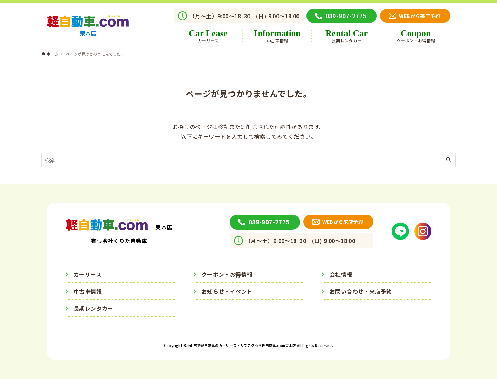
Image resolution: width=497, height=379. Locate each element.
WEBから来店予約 (419, 15)
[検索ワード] (248, 160)
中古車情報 (88, 291)
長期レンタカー (93, 308)
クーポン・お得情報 (227, 274)
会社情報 (341, 274)
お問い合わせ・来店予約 (361, 291)
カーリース (87, 274)
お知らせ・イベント (227, 291)
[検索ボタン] (449, 160)
